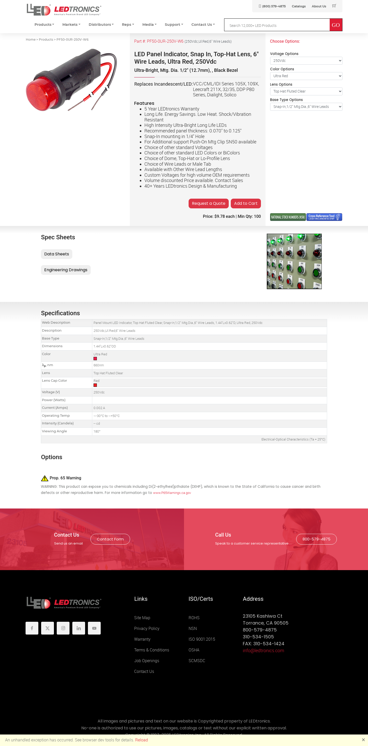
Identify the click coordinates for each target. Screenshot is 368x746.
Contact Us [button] (201, 25)
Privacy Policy (146, 628)
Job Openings (146, 660)
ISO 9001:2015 (202, 639)
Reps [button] (126, 25)
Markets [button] (69, 25)
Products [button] (42, 25)
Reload (141, 740)
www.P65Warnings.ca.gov (172, 493)
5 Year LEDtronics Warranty (171, 109)
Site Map (142, 617)
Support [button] (172, 25)
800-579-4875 (316, 539)
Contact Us (144, 671)
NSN (193, 628)
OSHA (194, 650)
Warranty (142, 639)
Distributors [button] (100, 25)
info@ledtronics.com (263, 650)
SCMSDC (197, 660)
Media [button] (148, 25)
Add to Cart (246, 203)
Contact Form (110, 539)
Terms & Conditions (151, 650)
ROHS (194, 617)
